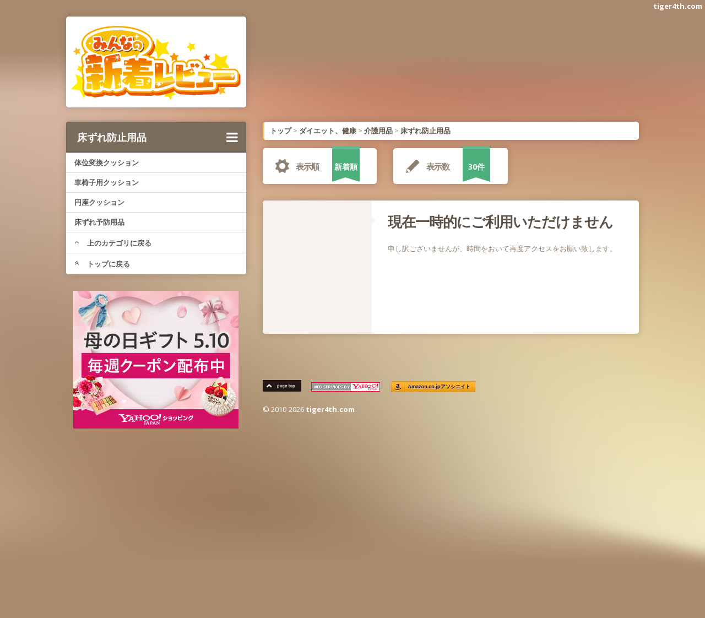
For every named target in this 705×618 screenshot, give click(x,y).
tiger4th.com (677, 6)
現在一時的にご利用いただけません (500, 221)
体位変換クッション (106, 162)
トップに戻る (102, 264)
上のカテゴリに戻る (112, 243)
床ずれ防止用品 (157, 137)
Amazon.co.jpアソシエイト (439, 387)
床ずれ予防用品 (99, 222)
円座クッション (99, 202)
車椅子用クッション (106, 182)
